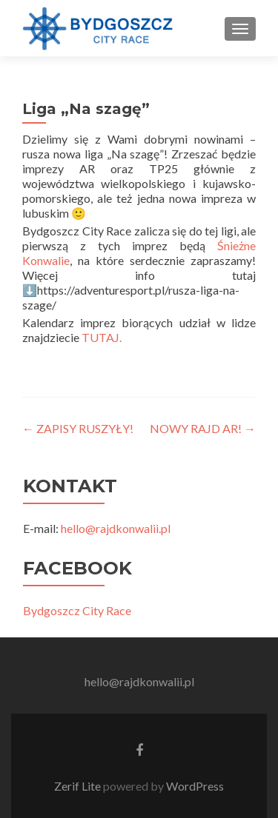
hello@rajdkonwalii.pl (116, 528)
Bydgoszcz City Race (77, 610)
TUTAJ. (102, 337)
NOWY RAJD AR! (203, 428)
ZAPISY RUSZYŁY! (77, 428)
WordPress (194, 786)
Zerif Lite (78, 786)
